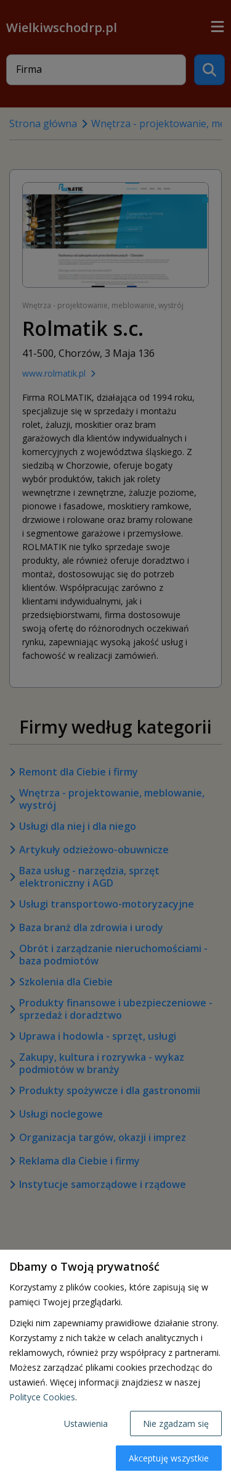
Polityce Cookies (42, 1397)
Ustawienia (86, 1423)
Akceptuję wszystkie (169, 1458)
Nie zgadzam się (176, 1423)
